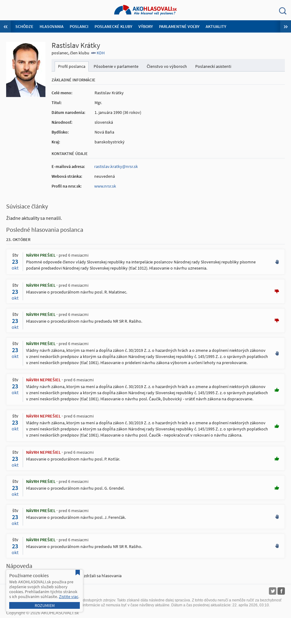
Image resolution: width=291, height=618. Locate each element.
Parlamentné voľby (179, 26)
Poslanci (79, 26)
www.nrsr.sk (105, 186)
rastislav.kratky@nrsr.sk (116, 166)
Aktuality (216, 26)
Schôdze (24, 26)
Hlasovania (52, 26)
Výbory (145, 26)
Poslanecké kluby (113, 26)
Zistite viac (68, 596)
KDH (101, 53)
